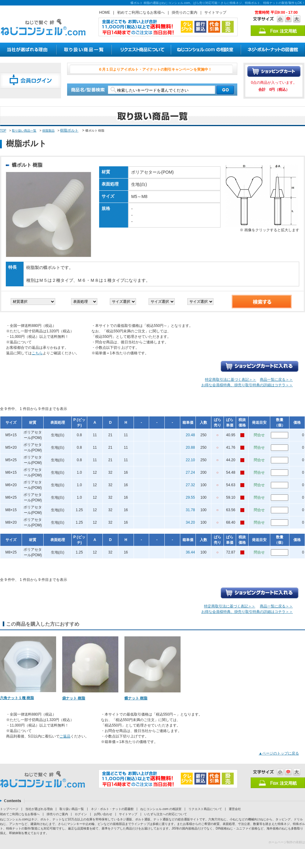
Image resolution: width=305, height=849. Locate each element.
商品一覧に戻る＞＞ (276, 379)
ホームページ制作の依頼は (286, 842)
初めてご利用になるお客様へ (141, 12)
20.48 (190, 435)
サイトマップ (215, 12)
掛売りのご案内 (184, 12)
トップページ (9, 809)
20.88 (190, 447)
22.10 (190, 460)
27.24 (190, 472)
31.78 (190, 510)
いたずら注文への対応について (165, 814)
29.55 (190, 497)
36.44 (190, 552)
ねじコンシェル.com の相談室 (160, 809)
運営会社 (235, 809)
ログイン (81, 814)
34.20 (190, 522)
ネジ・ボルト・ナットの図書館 (112, 809)
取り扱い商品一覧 (24, 130)
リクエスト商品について (205, 809)
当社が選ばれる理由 (39, 809)
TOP (3, 130)
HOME (104, 12)
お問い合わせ (103, 814)
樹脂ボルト (69, 130)
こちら (37, 353)
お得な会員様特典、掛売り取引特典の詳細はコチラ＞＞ (247, 385)
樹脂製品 (48, 130)
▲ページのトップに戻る (279, 753)
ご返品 (64, 736)
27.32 (190, 485)
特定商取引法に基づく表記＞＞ (230, 379)
